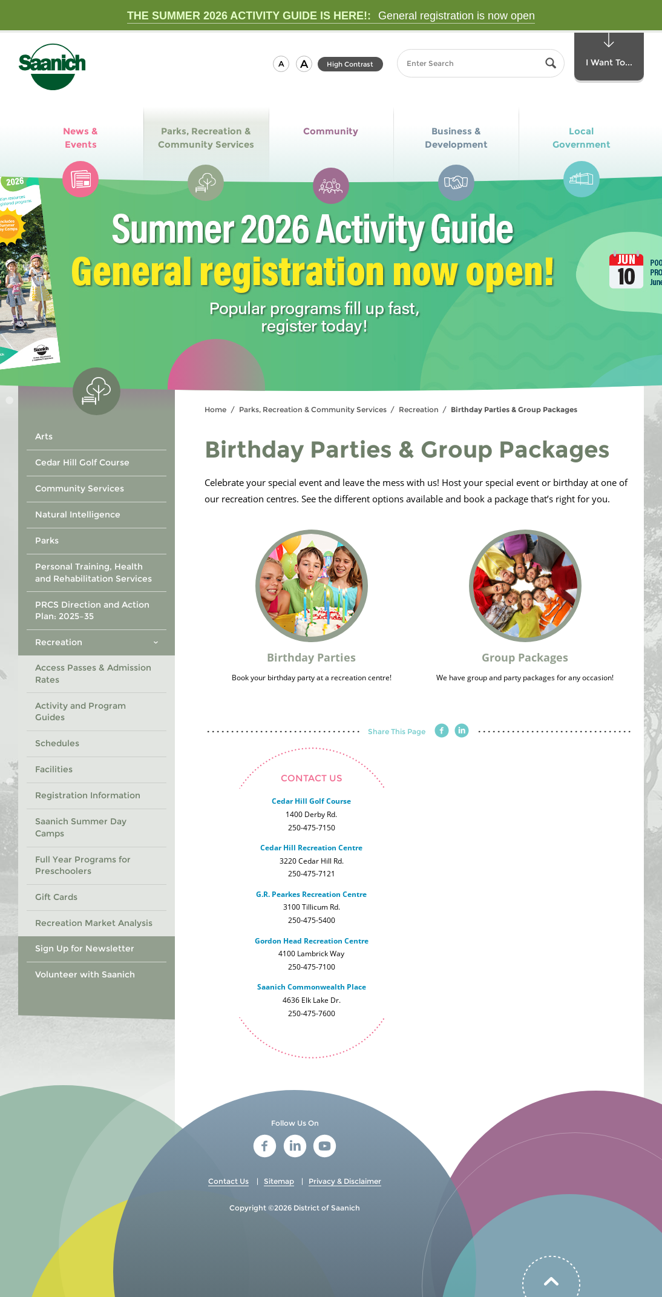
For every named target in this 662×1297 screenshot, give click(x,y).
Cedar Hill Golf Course (311, 801)
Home (215, 409)
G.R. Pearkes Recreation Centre (311, 894)
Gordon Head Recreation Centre (312, 941)
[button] (281, 64)
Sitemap (279, 1181)
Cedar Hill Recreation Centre (311, 847)
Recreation (419, 409)
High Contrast (350, 64)
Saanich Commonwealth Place (311, 987)
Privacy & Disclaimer (345, 1181)
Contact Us (228, 1181)
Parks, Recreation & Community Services (313, 409)
